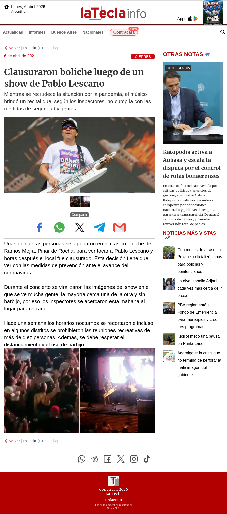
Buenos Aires (64, 32)
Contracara (125, 31)
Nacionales (92, 32)
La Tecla (29, 48)
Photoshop (50, 48)
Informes (37, 32)
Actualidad (13, 32)
